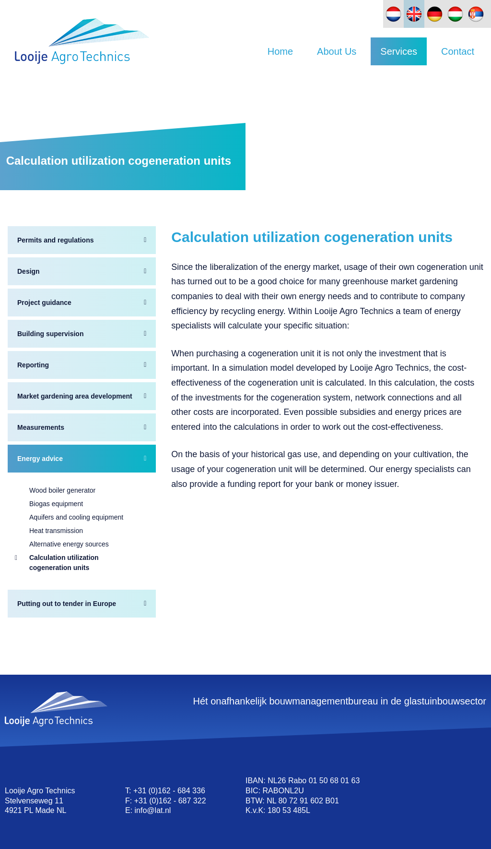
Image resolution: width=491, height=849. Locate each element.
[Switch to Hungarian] (455, 14)
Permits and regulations (55, 240)
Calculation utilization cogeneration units (64, 562)
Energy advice (40, 458)
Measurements (40, 427)
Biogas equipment (56, 504)
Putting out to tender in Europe (66, 603)
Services (398, 51)
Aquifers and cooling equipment (76, 517)
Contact (457, 51)
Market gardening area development (74, 396)
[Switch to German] (434, 14)
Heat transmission (56, 530)
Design (28, 271)
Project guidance (44, 302)
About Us (336, 51)
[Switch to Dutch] (393, 14)
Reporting (33, 365)
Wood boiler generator (62, 490)
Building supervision (50, 334)
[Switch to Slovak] (476, 14)
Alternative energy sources (69, 544)
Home (280, 51)
